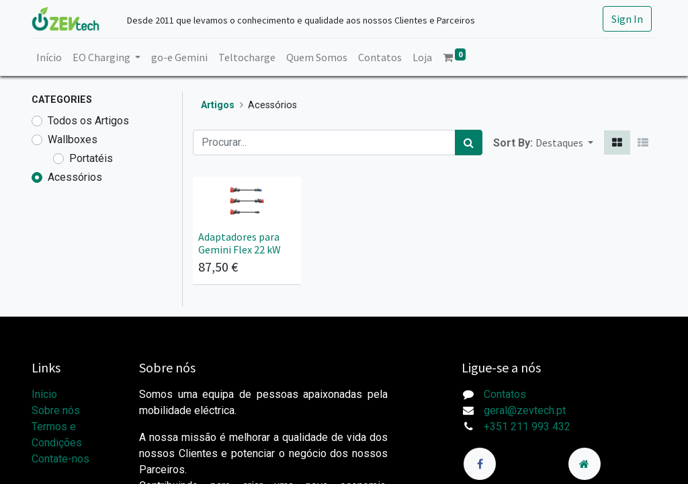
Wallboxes (72, 139)
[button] (564, 142)
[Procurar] (468, 142)
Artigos (217, 105)
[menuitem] (50, 57)
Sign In (626, 19)
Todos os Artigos (88, 120)
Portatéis (91, 158)
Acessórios (75, 177)
